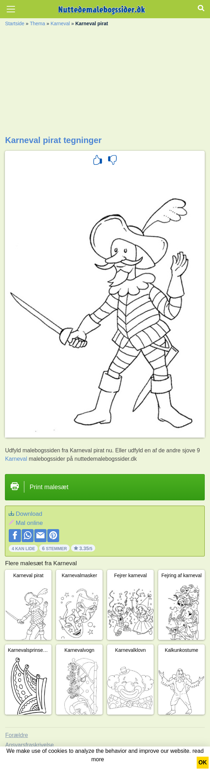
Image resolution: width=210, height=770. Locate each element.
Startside (14, 23)
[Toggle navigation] (11, 9)
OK (202, 762)
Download (29, 514)
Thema (37, 23)
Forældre (16, 735)
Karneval (60, 23)
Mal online (29, 523)
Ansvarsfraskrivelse (29, 745)
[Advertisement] (105, 83)
